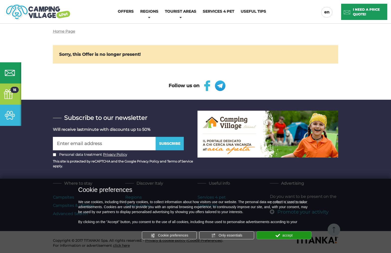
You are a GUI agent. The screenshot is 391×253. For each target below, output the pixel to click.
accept (284, 235)
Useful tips (253, 11)
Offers (126, 11)
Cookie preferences (169, 235)
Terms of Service (180, 161)
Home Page (64, 31)
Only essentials (226, 235)
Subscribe (169, 143)
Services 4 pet (218, 11)
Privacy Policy (115, 154)
